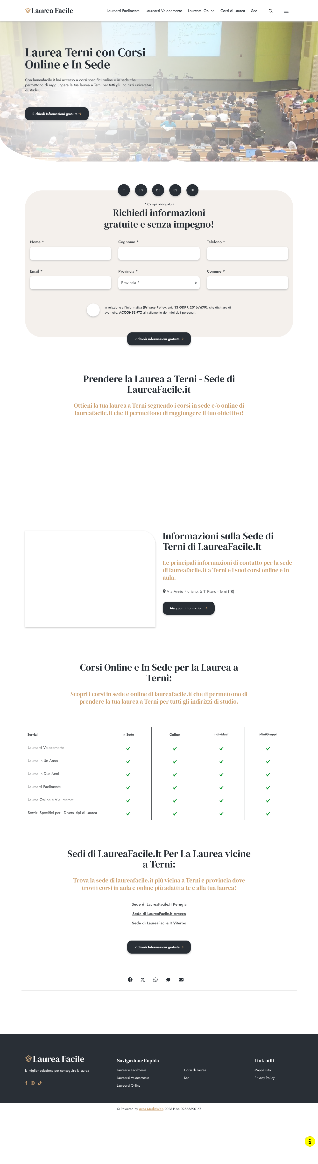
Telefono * (216, 242)
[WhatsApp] (155, 980)
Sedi (187, 1078)
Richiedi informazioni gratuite (159, 338)
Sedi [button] (254, 11)
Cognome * (128, 242)
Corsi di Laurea (195, 1070)
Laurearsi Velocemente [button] (164, 11)
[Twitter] (143, 980)
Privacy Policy (264, 1078)
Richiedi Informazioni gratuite (56, 113)
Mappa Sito (262, 1070)
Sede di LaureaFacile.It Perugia (159, 905)
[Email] (70, 282)
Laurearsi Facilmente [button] (123, 11)
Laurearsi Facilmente (131, 1070)
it (124, 190)
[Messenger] (168, 980)
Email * (36, 271)
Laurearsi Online (128, 1086)
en (141, 190)
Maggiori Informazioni (188, 609)
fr (192, 190)
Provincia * (128, 271)
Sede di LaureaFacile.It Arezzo (159, 914)
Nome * (37, 242)
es (175, 190)
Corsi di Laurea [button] (232, 11)
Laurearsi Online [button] (201, 11)
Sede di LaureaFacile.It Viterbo (159, 924)
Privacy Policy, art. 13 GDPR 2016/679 (175, 307)
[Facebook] (130, 980)
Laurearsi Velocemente (133, 1078)
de (158, 190)
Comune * (216, 271)
